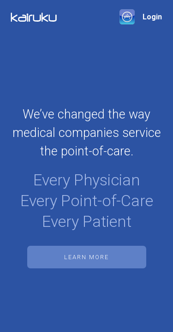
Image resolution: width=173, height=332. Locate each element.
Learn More (86, 257)
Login (152, 16)
